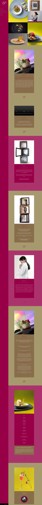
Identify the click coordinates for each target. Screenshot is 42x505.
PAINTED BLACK (26, 239)
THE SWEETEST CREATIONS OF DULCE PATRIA (24, 179)
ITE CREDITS (1, 14)
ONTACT (1, 15)
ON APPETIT (1, 13)
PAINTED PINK (22, 239)
